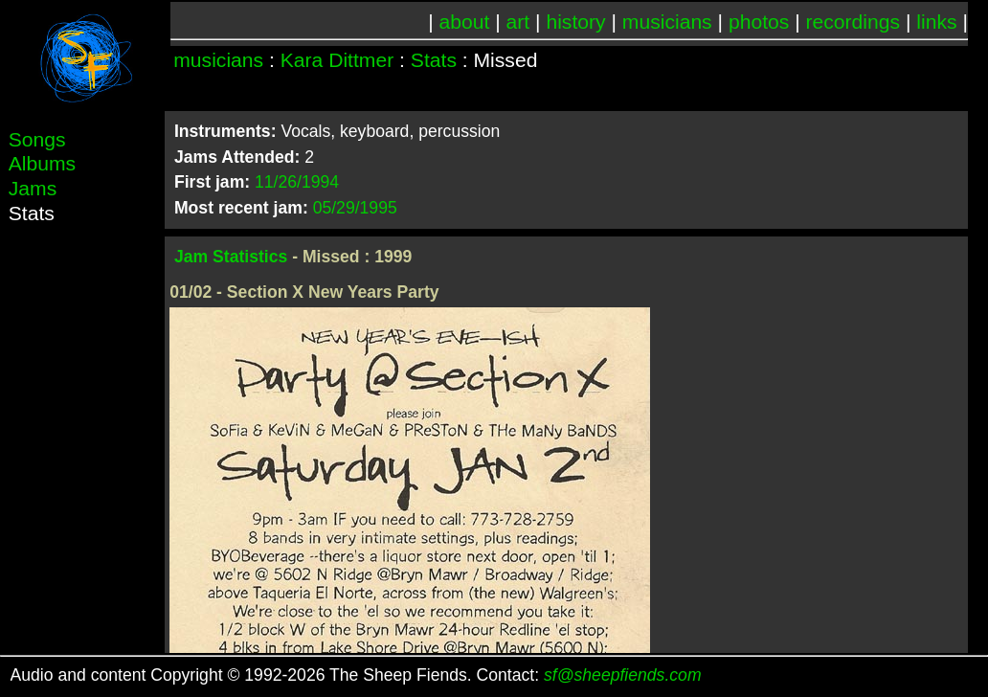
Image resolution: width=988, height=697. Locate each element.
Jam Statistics (230, 256)
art (518, 22)
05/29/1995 (355, 207)
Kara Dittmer (337, 60)
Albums (42, 163)
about (464, 22)
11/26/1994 (297, 181)
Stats (434, 60)
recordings (853, 22)
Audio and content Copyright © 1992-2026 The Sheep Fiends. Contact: (356, 675)
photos (759, 22)
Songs (37, 139)
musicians (667, 22)
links (936, 22)
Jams (32, 188)
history (575, 22)
